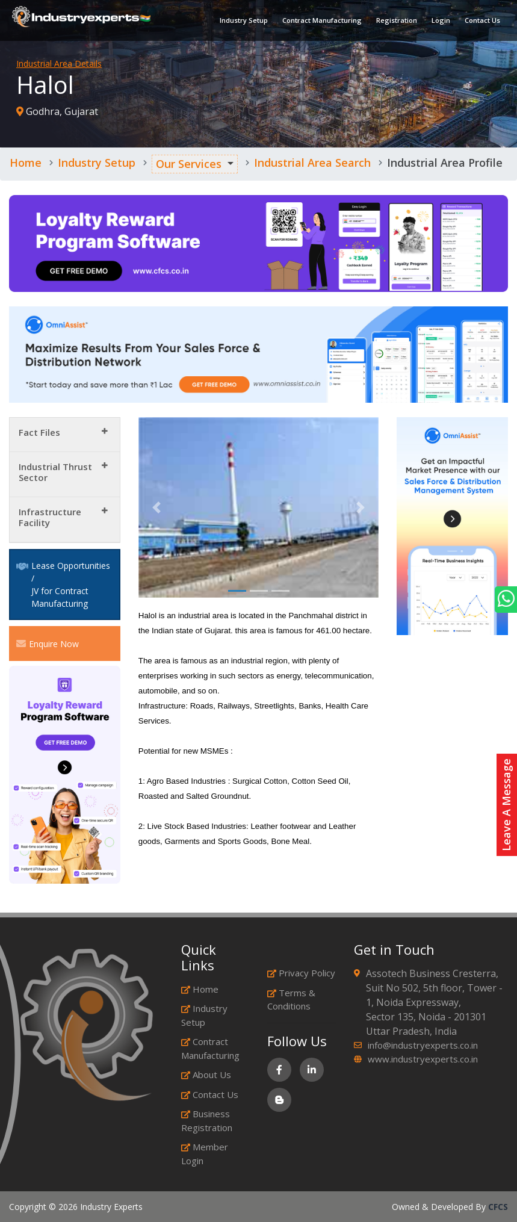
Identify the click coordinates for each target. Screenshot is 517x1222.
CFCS (498, 1206)
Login (441, 20)
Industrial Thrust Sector (55, 472)
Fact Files (39, 432)
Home (26, 162)
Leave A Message (506, 804)
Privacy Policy (301, 973)
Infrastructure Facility (50, 517)
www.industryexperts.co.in (423, 1059)
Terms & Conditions (291, 1000)
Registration (396, 20)
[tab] (65, 435)
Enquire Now (47, 643)
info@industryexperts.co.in (423, 1045)
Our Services (188, 164)
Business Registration (206, 1121)
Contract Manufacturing (322, 20)
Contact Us (482, 20)
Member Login (204, 1154)
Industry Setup (244, 20)
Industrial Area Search (312, 162)
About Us (206, 1074)
